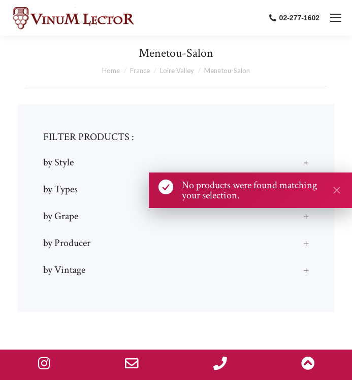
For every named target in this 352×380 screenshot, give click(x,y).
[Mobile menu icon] (336, 18)
